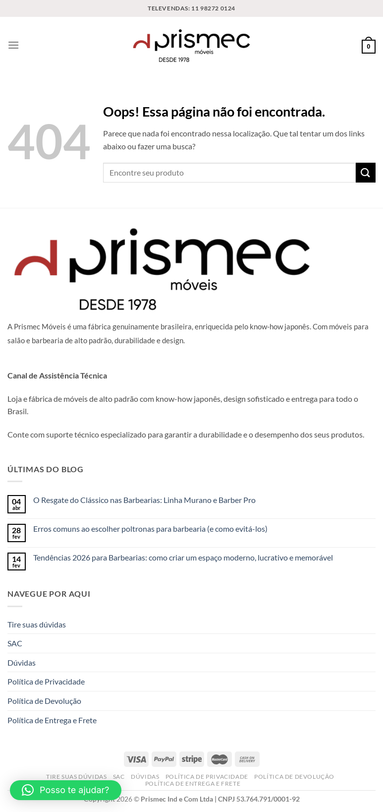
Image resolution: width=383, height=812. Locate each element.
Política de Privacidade (46, 681)
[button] (65, 790)
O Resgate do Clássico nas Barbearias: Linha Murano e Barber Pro (144, 499)
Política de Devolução (44, 700)
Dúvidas (21, 662)
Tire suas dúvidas (36, 624)
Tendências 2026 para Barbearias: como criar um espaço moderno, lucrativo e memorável (183, 557)
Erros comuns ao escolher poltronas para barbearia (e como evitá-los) (150, 528)
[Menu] (13, 45)
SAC (14, 643)
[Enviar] (366, 172)
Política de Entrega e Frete (52, 720)
